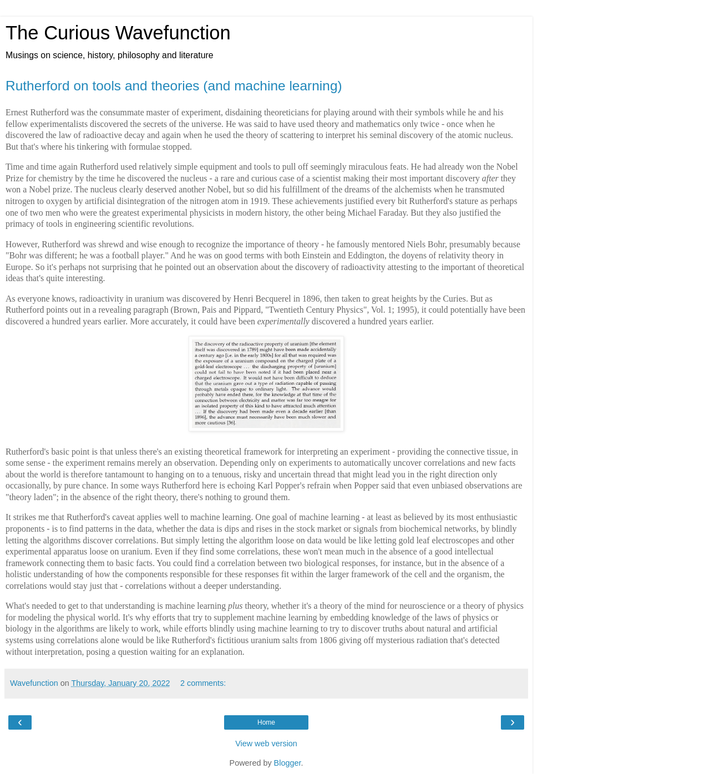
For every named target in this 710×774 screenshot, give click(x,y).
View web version (266, 743)
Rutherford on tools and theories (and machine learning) (174, 85)
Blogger (287, 762)
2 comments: (203, 683)
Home (266, 722)
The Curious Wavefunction (118, 32)
